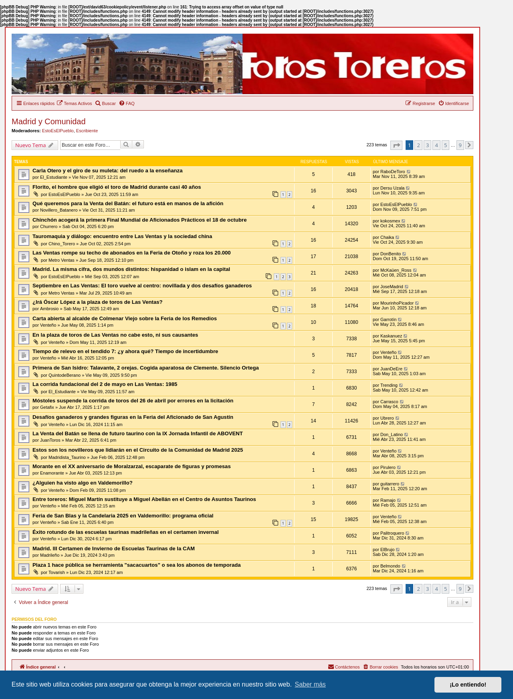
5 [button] (445, 145)
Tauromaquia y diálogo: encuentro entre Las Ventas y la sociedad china (122, 236)
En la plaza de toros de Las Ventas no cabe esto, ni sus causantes (115, 335)
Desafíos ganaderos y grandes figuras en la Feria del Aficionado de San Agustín (132, 417)
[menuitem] (74, 103)
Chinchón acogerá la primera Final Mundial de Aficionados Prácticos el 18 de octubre (139, 220)
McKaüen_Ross (396, 270)
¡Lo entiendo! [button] (468, 684)
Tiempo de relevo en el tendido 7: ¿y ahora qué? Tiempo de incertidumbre (125, 351)
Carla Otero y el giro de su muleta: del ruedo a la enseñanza (107, 171)
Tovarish (56, 572)
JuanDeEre (391, 368)
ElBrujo (387, 549)
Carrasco (389, 401)
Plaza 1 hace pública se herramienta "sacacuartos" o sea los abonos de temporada (136, 565)
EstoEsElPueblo (58, 130)
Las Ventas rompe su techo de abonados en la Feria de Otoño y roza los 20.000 (131, 253)
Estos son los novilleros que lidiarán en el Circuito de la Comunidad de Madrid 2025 (137, 450)
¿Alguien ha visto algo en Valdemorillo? (82, 483)
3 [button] (427, 145)
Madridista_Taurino (67, 457)
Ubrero (387, 418)
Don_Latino (391, 434)
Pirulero (388, 467)
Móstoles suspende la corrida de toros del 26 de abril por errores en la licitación (132, 401)
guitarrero (389, 483)
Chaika (387, 237)
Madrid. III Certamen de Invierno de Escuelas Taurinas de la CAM (113, 548)
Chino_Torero (61, 243)
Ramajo (388, 500)
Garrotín (388, 319)
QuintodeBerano (64, 375)
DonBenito (390, 253)
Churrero (48, 226)
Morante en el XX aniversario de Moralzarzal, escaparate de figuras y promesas (131, 466)
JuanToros (50, 440)
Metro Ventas (61, 260)
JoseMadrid (391, 286)
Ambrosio (49, 308)
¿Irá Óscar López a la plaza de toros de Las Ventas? (97, 302)
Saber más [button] (310, 684)
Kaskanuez (391, 335)
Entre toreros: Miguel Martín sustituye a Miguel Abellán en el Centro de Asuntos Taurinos (144, 499)
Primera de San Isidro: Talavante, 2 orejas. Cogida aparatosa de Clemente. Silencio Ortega (145, 368)
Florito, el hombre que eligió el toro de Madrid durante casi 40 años (116, 187)
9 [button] (460, 145)
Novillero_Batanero (59, 210)
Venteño (48, 325)
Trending (389, 385)
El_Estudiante (53, 177)
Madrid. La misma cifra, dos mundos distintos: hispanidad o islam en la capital (131, 269)
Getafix (47, 407)
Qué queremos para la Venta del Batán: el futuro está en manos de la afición (127, 203)
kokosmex (390, 220)
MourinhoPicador (397, 303)
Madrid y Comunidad (49, 121)
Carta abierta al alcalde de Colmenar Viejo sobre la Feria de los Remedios (124, 318)
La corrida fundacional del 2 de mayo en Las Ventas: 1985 (104, 384)
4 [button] (436, 145)
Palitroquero (392, 533)
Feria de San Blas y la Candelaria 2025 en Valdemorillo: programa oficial (123, 516)
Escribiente (87, 130)
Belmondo (390, 566)
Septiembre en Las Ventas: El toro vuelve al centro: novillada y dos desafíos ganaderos (142, 286)
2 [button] (418, 145)
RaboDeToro (392, 171)
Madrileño (49, 555)
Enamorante (52, 473)
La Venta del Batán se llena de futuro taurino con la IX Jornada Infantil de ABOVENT (137, 433)
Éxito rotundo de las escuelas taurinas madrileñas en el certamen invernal (125, 532)
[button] (396, 145)
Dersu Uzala (392, 188)
